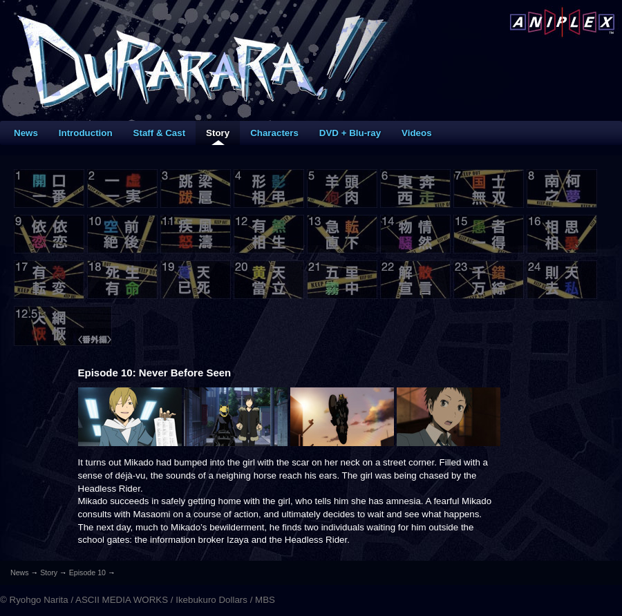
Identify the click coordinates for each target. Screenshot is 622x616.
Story (217, 133)
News (26, 133)
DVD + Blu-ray (350, 133)
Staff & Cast (159, 133)
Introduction (86, 133)
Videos (416, 133)
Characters (274, 133)
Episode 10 (87, 572)
